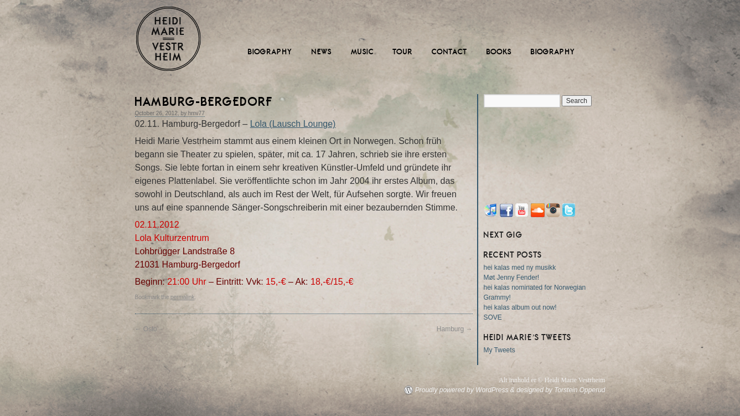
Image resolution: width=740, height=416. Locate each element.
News (322, 51)
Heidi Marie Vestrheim (168, 39)
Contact (450, 51)
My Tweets (499, 350)
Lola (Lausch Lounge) (293, 124)
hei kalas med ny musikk (520, 267)
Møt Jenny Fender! (512, 277)
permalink (182, 297)
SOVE (493, 317)
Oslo (146, 329)
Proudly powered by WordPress (462, 390)
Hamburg (455, 329)
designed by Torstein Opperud (560, 390)
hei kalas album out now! (520, 307)
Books (499, 51)
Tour (403, 51)
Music (362, 51)
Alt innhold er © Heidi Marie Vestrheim (552, 380)
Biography (270, 51)
